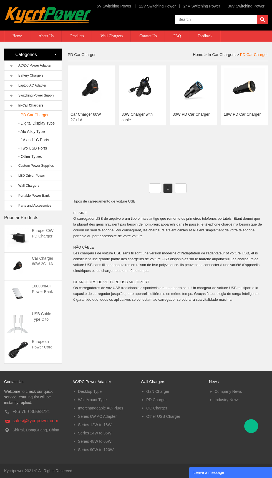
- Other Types (30, 156)
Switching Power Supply (36, 95)
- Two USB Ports (32, 148)
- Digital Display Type (36, 123)
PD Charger (156, 400)
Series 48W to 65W (95, 441)
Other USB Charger (163, 416)
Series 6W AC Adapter (97, 416)
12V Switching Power (157, 6)
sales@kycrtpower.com (35, 420)
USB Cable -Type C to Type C (43, 319)
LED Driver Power (31, 176)
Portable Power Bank (34, 196)
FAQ (177, 36)
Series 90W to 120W (96, 449)
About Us (46, 36)
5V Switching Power (114, 6)
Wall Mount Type (92, 400)
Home (17, 36)
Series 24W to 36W (95, 433)
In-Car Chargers (31, 105)
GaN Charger (157, 391)
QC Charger (156, 408)
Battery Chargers (31, 75)
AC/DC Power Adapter (34, 65)
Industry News (227, 400)
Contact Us (148, 36)
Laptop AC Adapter (32, 85)
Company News (228, 391)
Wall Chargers (111, 36)
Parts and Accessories (34, 206)
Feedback (205, 36)
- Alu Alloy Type (31, 131)
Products (77, 36)
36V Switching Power (246, 6)
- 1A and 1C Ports (33, 140)
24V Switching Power (201, 6)
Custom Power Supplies (36, 166)
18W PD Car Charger (242, 114)
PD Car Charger (254, 54)
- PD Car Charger (33, 115)
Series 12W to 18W (95, 425)
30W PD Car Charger (191, 114)
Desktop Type (90, 391)
